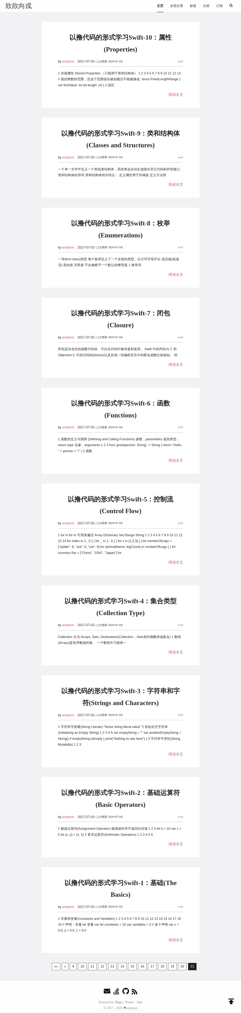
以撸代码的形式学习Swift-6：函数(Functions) (120, 409)
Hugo (118, 1002)
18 (162, 966)
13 (112, 966)
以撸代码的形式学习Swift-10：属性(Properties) (120, 43)
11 (92, 966)
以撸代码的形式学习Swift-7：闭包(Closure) (120, 319)
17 (152, 966)
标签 (193, 6)
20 (182, 966)
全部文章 (176, 6)
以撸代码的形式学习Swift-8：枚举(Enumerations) (120, 229)
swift (180, 61)
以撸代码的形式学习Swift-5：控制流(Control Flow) (120, 505)
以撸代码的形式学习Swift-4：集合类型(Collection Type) (120, 607)
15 (132, 966)
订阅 (219, 6)
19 (172, 966)
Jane (139, 1002)
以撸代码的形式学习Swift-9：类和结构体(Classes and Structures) (120, 139)
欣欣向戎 (18, 6)
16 (142, 966)
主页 (160, 6)
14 (122, 966)
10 (82, 966)
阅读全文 (176, 94)
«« (56, 966)
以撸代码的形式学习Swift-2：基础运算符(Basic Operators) (120, 798)
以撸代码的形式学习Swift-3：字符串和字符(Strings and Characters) (120, 697)
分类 (206, 6)
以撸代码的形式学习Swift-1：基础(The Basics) (120, 888)
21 (192, 966)
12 (102, 966)
